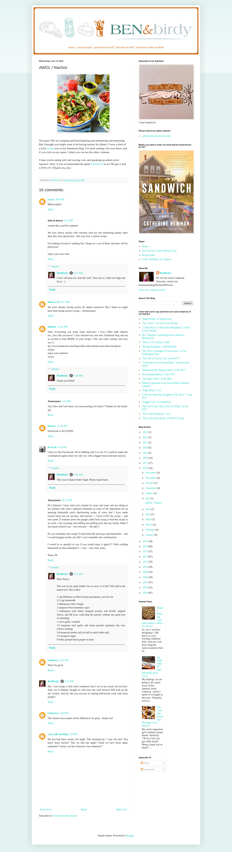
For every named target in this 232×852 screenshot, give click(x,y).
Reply (51, 209)
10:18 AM (62, 426)
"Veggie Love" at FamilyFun (156, 402)
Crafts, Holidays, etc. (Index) (156, 259)
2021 (145, 442)
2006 (145, 587)
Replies (55, 266)
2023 (145, 432)
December (151, 472)
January (150, 534)
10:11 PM (67, 500)
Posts (145, 763)
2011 (145, 561)
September (151, 488)
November (151, 478)
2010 (145, 567)
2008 (145, 577)
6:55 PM (68, 220)
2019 (145, 453)
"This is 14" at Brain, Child (156, 342)
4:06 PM (59, 199)
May (148, 514)
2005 (145, 592)
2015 (145, 541)
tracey (51, 199)
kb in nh (52, 447)
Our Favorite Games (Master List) (159, 250)
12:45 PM (62, 326)
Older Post (121, 809)
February (150, 529)
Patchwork (97, 163)
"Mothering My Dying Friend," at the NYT (164, 370)
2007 (145, 582)
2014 (145, 546)
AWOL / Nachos (153, 502)
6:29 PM (73, 734)
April (149, 519)
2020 (145, 447)
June (148, 509)
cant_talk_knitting (58, 734)
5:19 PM (66, 401)
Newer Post (46, 809)
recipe (50, 148)
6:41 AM (69, 681)
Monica (52, 426)
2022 (145, 437)
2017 (145, 463)
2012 (145, 556)
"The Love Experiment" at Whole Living (162, 418)
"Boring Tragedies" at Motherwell (159, 346)
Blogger (130, 835)
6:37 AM (78, 273)
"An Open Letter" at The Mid (157, 378)
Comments (148, 769)
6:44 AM (78, 474)
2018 (145, 458)
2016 (145, 468)
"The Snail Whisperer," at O (156, 413)
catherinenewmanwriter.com (156, 136)
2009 (145, 572)
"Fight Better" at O (151, 390)
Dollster (52, 326)
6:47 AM (78, 574)
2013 (145, 551)
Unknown (53, 660)
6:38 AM (78, 375)
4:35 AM (63, 660)
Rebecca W (54, 302)
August (150, 493)
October (150, 483)
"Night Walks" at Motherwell (157, 319)
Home (84, 809)
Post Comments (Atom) (65, 815)
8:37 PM (65, 302)
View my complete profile (152, 290)
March (149, 524)
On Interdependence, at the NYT (158, 374)
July (148, 498)
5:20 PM (63, 713)
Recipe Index (148, 255)
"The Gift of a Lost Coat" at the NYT (161, 358)
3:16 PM (62, 447)
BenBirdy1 (63, 273)
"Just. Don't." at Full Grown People (160, 323)
